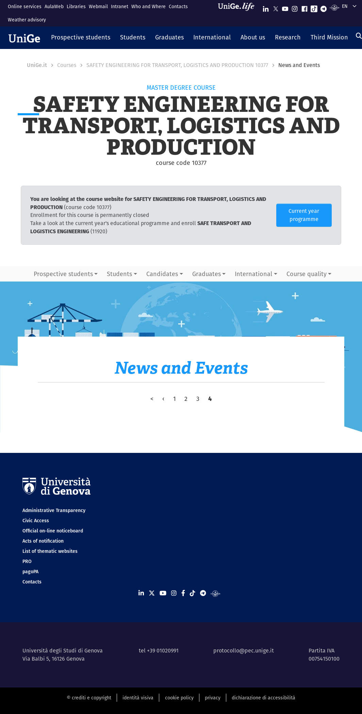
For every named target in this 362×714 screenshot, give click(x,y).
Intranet (119, 6)
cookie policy (179, 697)
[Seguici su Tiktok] (314, 7)
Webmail (98, 6)
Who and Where (148, 6)
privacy (212, 697)
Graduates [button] (206, 274)
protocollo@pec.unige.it (243, 650)
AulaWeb (54, 6)
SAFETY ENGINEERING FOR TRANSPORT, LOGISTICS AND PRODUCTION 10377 (177, 65)
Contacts (178, 6)
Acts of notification (43, 541)
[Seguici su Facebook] (304, 7)
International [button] (253, 274)
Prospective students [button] (63, 274)
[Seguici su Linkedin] (265, 7)
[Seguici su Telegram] (323, 7)
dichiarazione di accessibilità (263, 697)
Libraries (76, 6)
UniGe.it (37, 65)
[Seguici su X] (275, 7)
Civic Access (35, 520)
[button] (80, 38)
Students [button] (119, 274)
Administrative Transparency (53, 510)
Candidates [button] (162, 274)
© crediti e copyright (89, 697)
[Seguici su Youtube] (285, 7)
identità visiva (137, 697)
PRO (27, 561)
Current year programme (304, 215)
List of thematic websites (50, 551)
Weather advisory (27, 19)
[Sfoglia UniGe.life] (238, 13)
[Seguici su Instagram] (294, 7)
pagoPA (30, 571)
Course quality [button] (306, 274)
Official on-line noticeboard (52, 530)
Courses (66, 65)
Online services (25, 6)
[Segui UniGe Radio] (335, 7)
